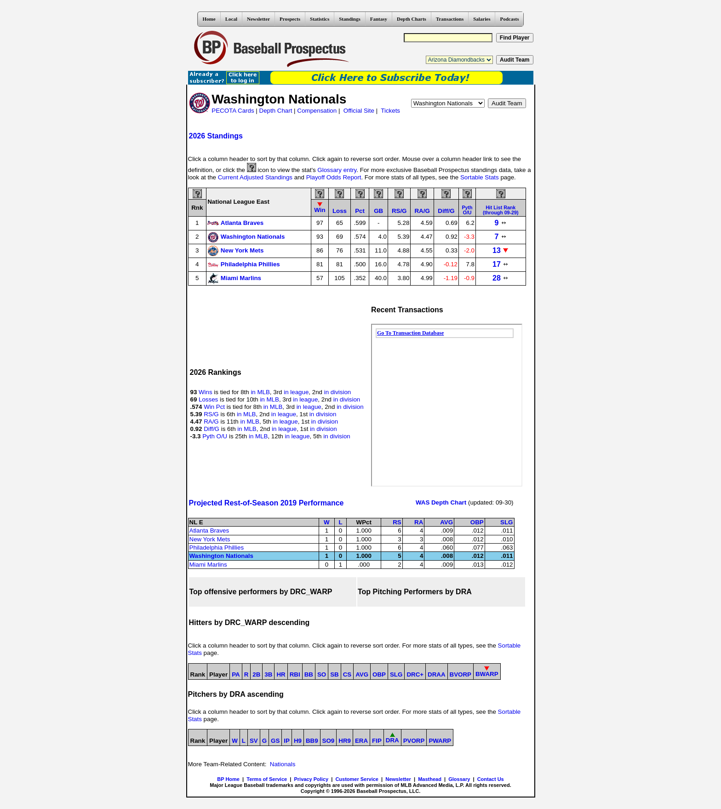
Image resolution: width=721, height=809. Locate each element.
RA (418, 522)
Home (209, 19)
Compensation (317, 110)
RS (397, 522)
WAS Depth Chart (441, 502)
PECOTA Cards (233, 110)
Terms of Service (266, 779)
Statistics (319, 19)
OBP (477, 522)
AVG (446, 522)
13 (500, 250)
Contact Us (490, 779)
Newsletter (258, 19)
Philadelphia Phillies (216, 547)
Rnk (197, 207)
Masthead (429, 779)
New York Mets (209, 539)
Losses (208, 399)
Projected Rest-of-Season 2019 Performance (266, 503)
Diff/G (211, 428)
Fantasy (378, 19)
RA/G (211, 421)
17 (500, 264)
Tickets (390, 110)
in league (296, 392)
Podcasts (509, 19)
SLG (506, 522)
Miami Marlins (208, 564)
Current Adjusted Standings (255, 177)
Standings (349, 19)
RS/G (211, 414)
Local (231, 19)
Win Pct (214, 406)
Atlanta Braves (209, 530)
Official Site (358, 110)
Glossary (459, 779)
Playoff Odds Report (333, 177)
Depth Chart (275, 110)
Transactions (450, 19)
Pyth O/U (214, 436)
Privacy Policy (311, 779)
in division (337, 392)
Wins (205, 392)
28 (500, 278)
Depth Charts (411, 19)
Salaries (481, 19)
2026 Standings (216, 136)
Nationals (283, 764)
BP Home (228, 779)
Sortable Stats (479, 177)
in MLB (260, 392)
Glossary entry (336, 169)
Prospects (290, 19)
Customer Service (356, 779)
